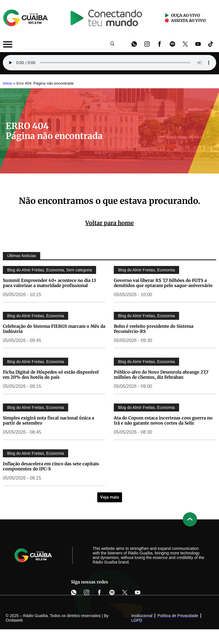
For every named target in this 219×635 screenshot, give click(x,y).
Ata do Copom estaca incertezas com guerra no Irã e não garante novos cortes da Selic (163, 420)
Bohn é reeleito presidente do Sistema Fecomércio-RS (153, 328)
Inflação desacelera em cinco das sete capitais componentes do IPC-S (51, 466)
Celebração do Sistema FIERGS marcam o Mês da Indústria (54, 328)
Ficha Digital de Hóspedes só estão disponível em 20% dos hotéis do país (51, 374)
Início (7, 83)
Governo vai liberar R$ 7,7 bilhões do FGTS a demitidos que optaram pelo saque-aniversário (163, 283)
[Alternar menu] (8, 44)
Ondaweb (14, 620)
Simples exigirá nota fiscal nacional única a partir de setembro (48, 420)
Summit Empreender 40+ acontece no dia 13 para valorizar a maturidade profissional (49, 283)
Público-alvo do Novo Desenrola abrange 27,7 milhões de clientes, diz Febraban (161, 374)
